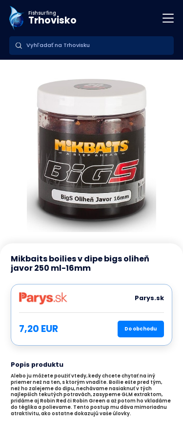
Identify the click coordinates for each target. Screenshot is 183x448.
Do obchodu (140, 329)
